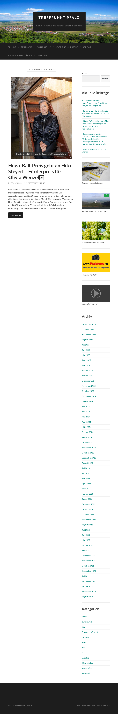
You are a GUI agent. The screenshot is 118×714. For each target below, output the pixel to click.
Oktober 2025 (88, 329)
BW (83, 627)
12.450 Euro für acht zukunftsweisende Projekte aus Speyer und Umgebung (95, 103)
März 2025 (86, 365)
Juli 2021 (86, 576)
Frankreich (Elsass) (90, 632)
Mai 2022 (86, 540)
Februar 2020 (87, 586)
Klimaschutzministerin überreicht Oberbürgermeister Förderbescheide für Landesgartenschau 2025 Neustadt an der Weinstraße (95, 139)
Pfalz (84, 642)
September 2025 (89, 334)
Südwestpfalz (87, 663)
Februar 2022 (87, 545)
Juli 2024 (86, 406)
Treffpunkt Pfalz (59, 18)
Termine (12, 47)
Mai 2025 (86, 355)
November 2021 (89, 560)
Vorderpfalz (87, 668)
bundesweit (87, 622)
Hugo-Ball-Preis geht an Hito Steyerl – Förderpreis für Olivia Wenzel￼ (39, 171)
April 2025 (86, 360)
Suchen (85, 73)
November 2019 (89, 591)
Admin (85, 616)
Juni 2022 (86, 535)
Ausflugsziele (44, 47)
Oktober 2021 (88, 566)
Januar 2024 (87, 437)
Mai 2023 (86, 478)
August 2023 (87, 463)
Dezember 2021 (88, 555)
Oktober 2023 (88, 453)
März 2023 (86, 488)
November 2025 (89, 324)
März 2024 (86, 427)
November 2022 (89, 509)
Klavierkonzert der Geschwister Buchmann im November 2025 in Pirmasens (96, 113)
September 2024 (89, 396)
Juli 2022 (86, 530)
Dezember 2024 (88, 381)
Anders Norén (94, 705)
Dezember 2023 (88, 442)
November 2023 (89, 447)
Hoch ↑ (106, 705)
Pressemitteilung (36, 183)
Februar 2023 (87, 494)
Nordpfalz (86, 637)
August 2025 (87, 339)
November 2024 (89, 386)
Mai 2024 (86, 416)
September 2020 (89, 581)
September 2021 (89, 571)
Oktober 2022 (88, 514)
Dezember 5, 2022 (16, 183)
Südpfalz (85, 658)
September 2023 (89, 458)
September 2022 (89, 519)
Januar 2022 (87, 550)
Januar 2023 (87, 499)
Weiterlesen (15, 215)
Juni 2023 (86, 473)
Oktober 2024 (88, 391)
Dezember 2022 (88, 504)
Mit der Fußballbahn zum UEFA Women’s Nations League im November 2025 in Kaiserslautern (95, 125)
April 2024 (86, 422)
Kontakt (87, 47)
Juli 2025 (86, 345)
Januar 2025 (87, 375)
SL (83, 652)
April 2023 (86, 483)
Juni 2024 (86, 411)
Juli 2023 (86, 468)
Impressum (42, 55)
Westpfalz (86, 673)
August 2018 (87, 596)
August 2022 (87, 524)
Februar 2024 (87, 432)
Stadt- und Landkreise (67, 47)
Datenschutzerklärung (20, 55)
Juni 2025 (86, 350)
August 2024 (87, 401)
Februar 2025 (87, 370)
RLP (83, 647)
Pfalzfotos (26, 47)
